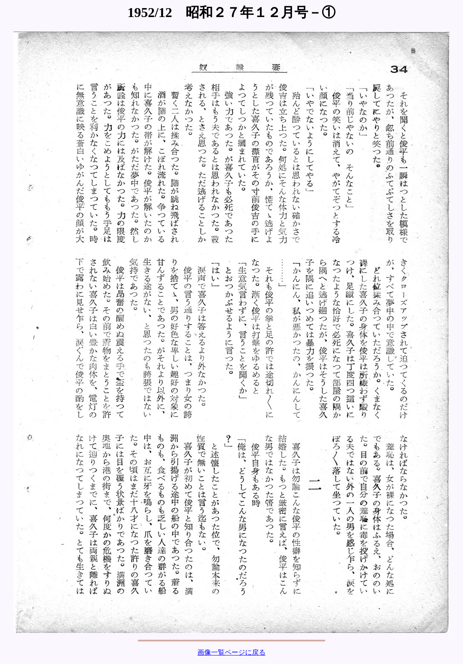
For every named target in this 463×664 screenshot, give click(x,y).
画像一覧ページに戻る (231, 652)
